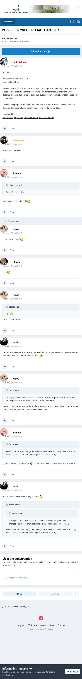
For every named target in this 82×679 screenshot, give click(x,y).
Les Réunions (25, 41)
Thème (32, 625)
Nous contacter (47, 625)
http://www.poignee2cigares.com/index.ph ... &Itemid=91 (28, 117)
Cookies (61, 625)
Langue (21, 625)
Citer (12, 128)
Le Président (11, 38)
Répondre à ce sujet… (17, 577)
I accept (72, 671)
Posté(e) (12, 66)
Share (19, 594)
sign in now (62, 562)
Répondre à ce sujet (41, 51)
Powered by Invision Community (41, 629)
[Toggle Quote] (7, 185)
